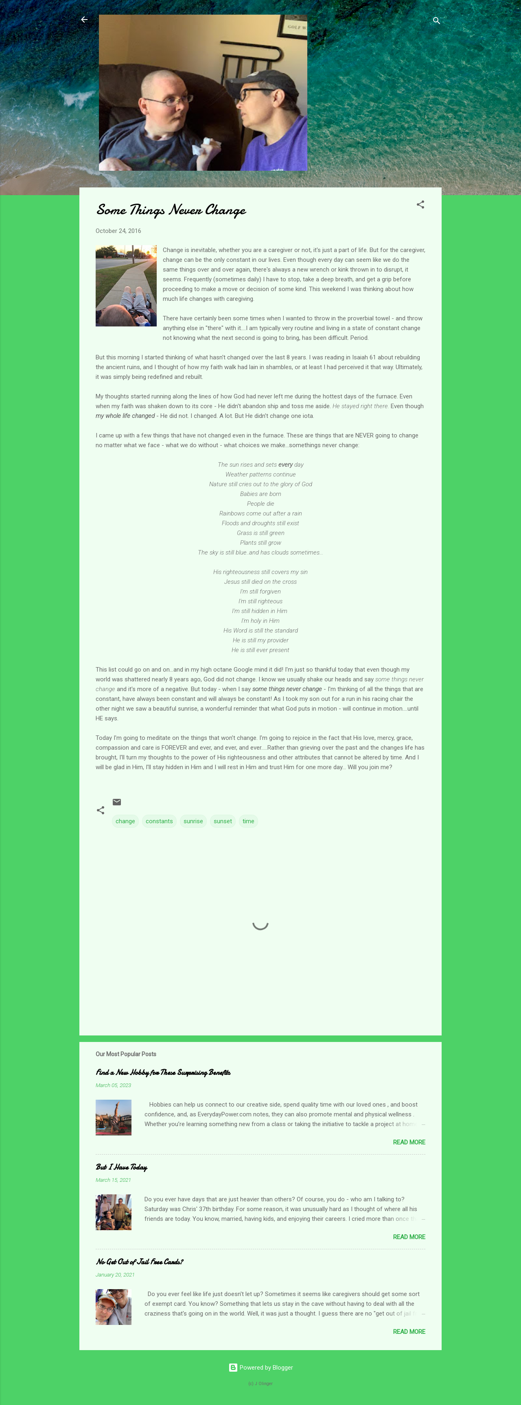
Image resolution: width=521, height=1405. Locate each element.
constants (159, 821)
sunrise (193, 821)
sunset (223, 821)
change (125, 821)
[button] (420, 206)
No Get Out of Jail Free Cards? (139, 1262)
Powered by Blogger (260, 1367)
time (248, 821)
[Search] (437, 22)
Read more (409, 1142)
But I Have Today (121, 1167)
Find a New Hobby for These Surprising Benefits (163, 1073)
